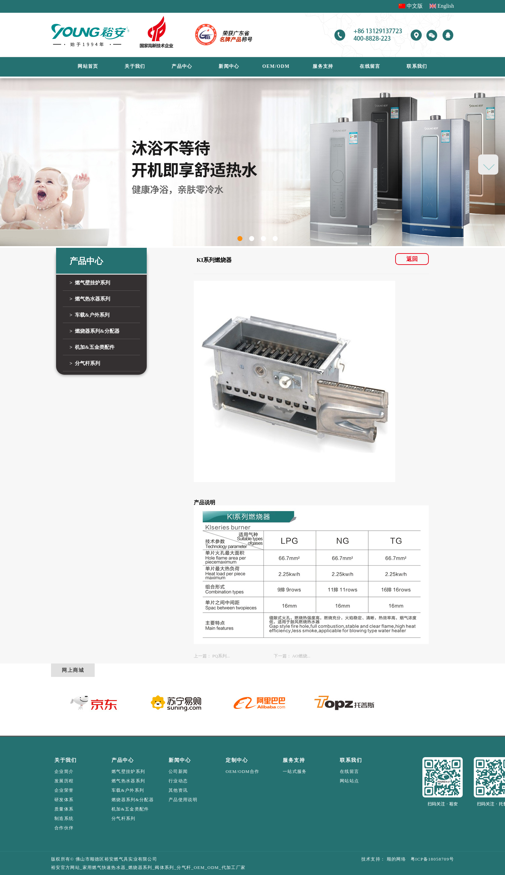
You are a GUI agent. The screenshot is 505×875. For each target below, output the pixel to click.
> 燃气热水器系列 (90, 299)
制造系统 (64, 818)
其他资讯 (178, 790)
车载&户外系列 (127, 790)
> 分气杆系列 (85, 363)
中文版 (415, 6)
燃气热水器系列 (128, 780)
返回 (412, 259)
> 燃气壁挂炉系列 (90, 282)
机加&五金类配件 (130, 809)
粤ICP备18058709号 (430, 859)
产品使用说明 (183, 799)
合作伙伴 (64, 827)
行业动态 (178, 780)
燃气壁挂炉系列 (128, 771)
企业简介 (64, 771)
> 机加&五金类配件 (92, 347)
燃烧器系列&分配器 (132, 799)
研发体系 (64, 799)
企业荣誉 (64, 790)
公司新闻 (178, 771)
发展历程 (64, 780)
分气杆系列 (123, 818)
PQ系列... (221, 655)
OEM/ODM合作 (243, 771)
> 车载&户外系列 (89, 315)
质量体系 (64, 809)
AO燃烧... (301, 655)
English (446, 6)
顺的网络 (395, 859)
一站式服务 (295, 771)
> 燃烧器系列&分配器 (95, 331)
